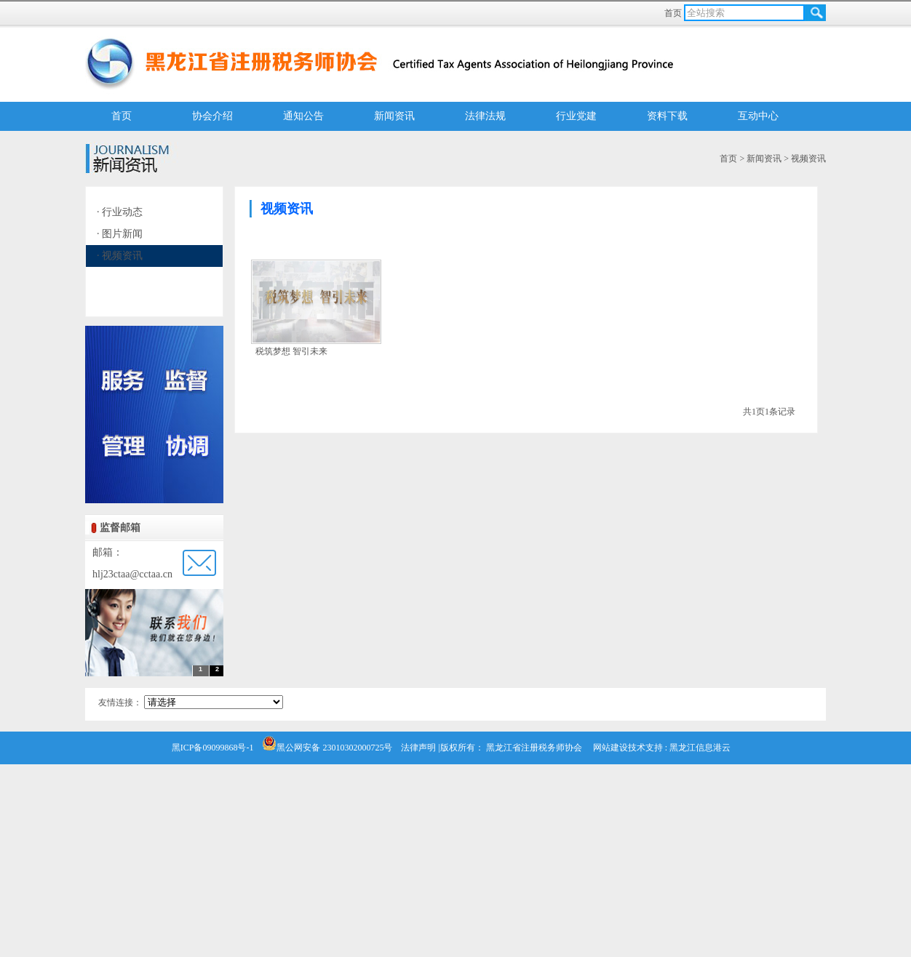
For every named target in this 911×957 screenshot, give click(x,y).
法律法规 (485, 116)
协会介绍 (212, 116)
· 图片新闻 (120, 233)
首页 (674, 13)
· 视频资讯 (120, 255)
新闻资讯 (394, 116)
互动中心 (758, 116)
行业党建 (576, 116)
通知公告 (303, 116)
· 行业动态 (120, 212)
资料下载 (667, 116)
